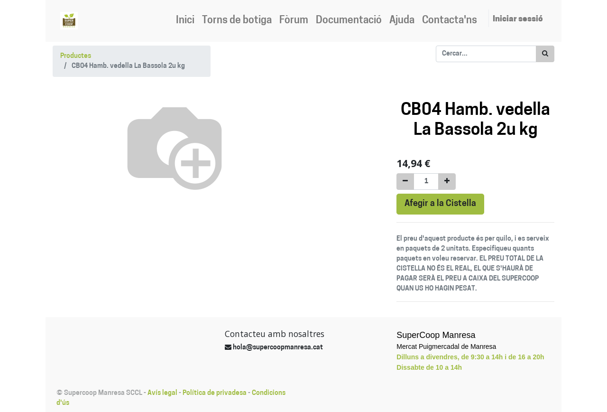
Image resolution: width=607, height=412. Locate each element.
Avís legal (162, 393)
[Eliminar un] (405, 181)
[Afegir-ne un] (447, 181)
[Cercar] (545, 54)
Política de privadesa (215, 393)
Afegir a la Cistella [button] (440, 204)
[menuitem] (185, 20)
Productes (75, 56)
